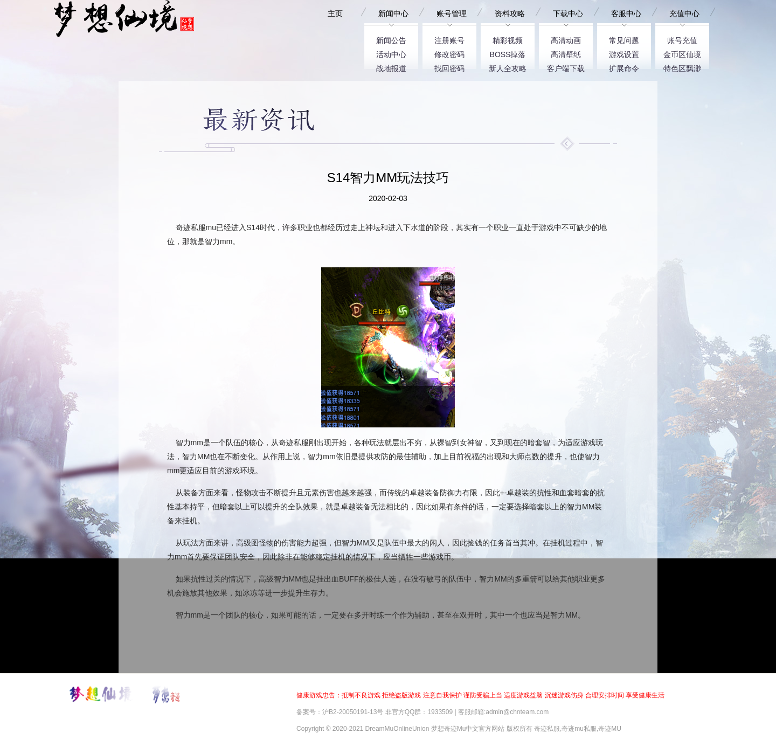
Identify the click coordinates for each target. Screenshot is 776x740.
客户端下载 (566, 66)
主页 (335, 13)
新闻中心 (393, 13)
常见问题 (624, 38)
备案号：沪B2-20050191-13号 (339, 712)
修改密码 (449, 52)
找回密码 (449, 66)
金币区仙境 (682, 52)
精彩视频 (508, 38)
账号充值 (682, 38)
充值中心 (684, 13)
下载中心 (568, 13)
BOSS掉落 (508, 52)
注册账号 (449, 38)
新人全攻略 (507, 66)
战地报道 (391, 66)
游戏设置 (624, 52)
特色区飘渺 (682, 66)
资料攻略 (510, 13)
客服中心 (626, 13)
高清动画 (566, 38)
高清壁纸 (566, 52)
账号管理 (451, 13)
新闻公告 (391, 38)
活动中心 (391, 52)
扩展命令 (624, 66)
